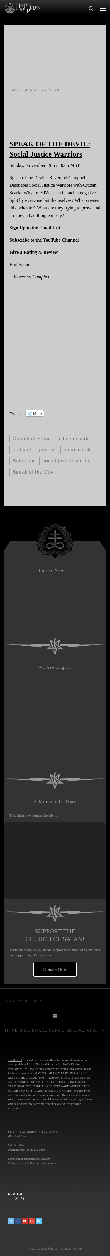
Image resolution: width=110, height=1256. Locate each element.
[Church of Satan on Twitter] (11, 1221)
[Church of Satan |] (22, 7)
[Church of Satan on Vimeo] (39, 1221)
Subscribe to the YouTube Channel (44, 239)
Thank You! (15, 1060)
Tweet (15, 413)
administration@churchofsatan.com (29, 1158)
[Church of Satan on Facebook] (18, 1221)
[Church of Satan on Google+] (32, 1221)
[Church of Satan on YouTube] (25, 1221)
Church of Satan (47, 1248)
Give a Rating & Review (33, 252)
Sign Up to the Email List (34, 227)
